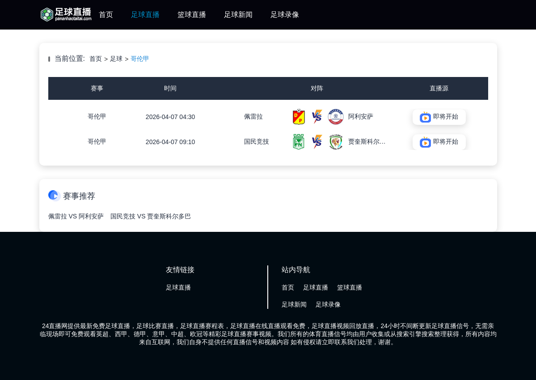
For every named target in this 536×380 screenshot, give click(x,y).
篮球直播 (191, 14)
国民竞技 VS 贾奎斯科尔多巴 (150, 216)
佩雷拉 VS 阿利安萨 (76, 216)
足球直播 (145, 14)
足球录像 (284, 14)
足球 (116, 58)
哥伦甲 (140, 58)
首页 (106, 14)
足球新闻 (238, 14)
